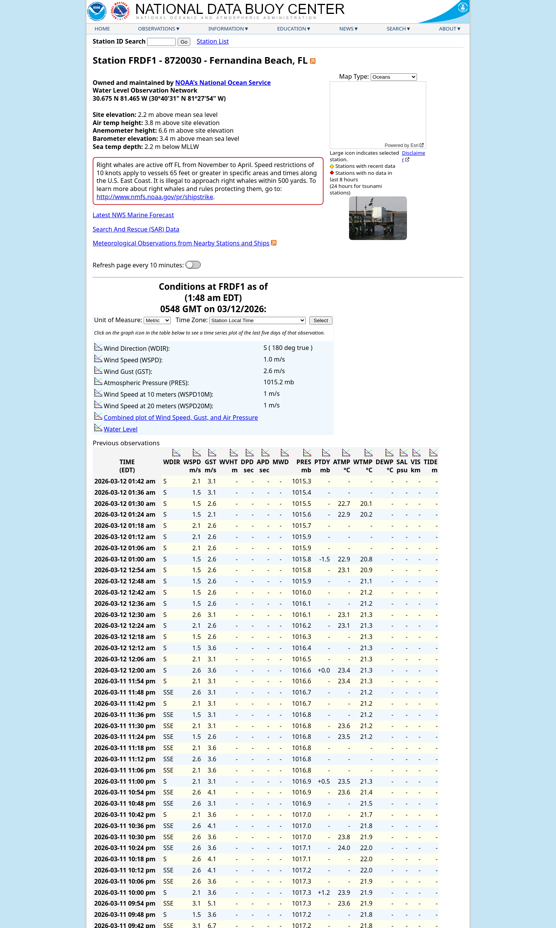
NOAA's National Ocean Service (223, 82)
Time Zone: (192, 320)
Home (102, 28)
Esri (414, 145)
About (447, 28)
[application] (378, 115)
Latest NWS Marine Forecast (133, 215)
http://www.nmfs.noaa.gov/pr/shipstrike (155, 197)
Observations (156, 28)
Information (226, 28)
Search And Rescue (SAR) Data (136, 229)
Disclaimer (413, 156)
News (346, 28)
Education (291, 28)
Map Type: (355, 76)
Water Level (120, 429)
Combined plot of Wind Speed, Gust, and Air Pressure (181, 417)
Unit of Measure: (119, 320)
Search (396, 28)
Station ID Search (119, 41)
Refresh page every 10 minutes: (138, 265)
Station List (213, 41)
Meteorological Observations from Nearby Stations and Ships (181, 243)
